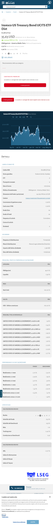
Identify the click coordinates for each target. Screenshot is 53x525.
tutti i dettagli (6, 57)
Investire (8, 12)
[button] (1, 394)
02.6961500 (17, 488)
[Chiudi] (50, 497)
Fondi (15, 12)
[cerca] (20, 6)
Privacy (4, 515)
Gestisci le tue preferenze (19, 522)
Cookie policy (5, 517)
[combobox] (26, 6)
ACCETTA (33, 522)
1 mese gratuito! (25, 85)
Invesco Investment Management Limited (38, 198)
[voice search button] (45, 6)
